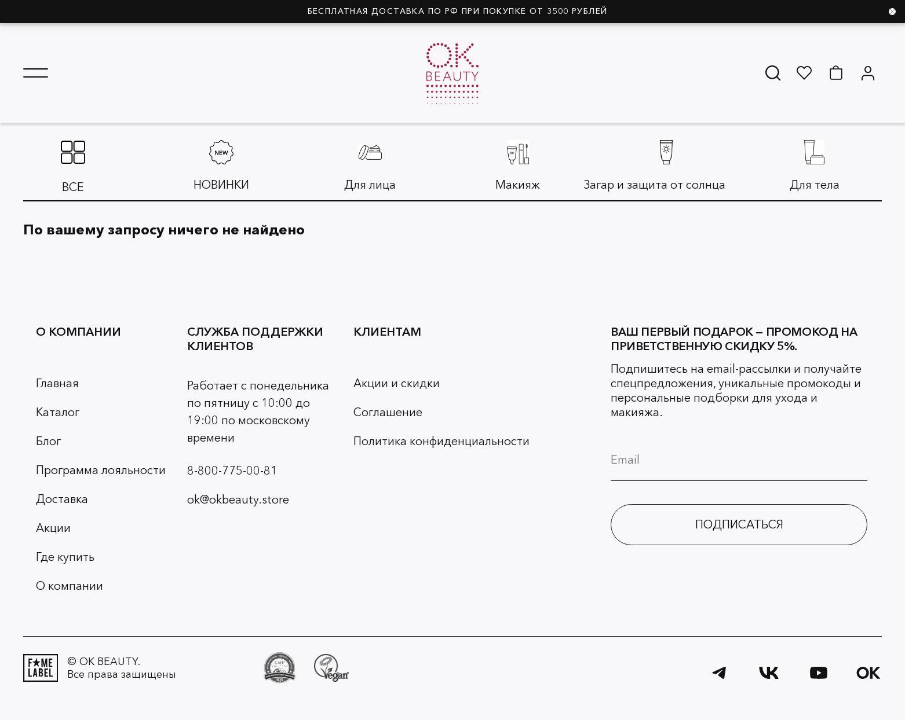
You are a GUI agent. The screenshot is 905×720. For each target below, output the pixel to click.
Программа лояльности (101, 470)
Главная (57, 383)
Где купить (65, 557)
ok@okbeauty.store (238, 499)
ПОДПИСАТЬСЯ (739, 524)
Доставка (62, 499)
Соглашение (387, 412)
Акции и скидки (396, 383)
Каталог (57, 412)
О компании (69, 586)
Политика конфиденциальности (441, 441)
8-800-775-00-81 (232, 470)
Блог (48, 441)
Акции (53, 528)
